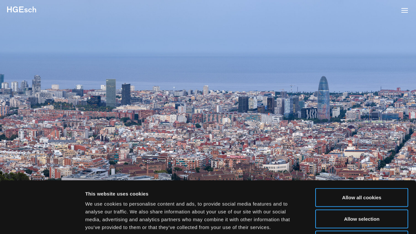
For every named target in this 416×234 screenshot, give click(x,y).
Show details (341, 221)
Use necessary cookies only (361, 191)
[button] (404, 11)
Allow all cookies (362, 148)
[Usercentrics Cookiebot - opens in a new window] (42, 221)
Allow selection (361, 170)
